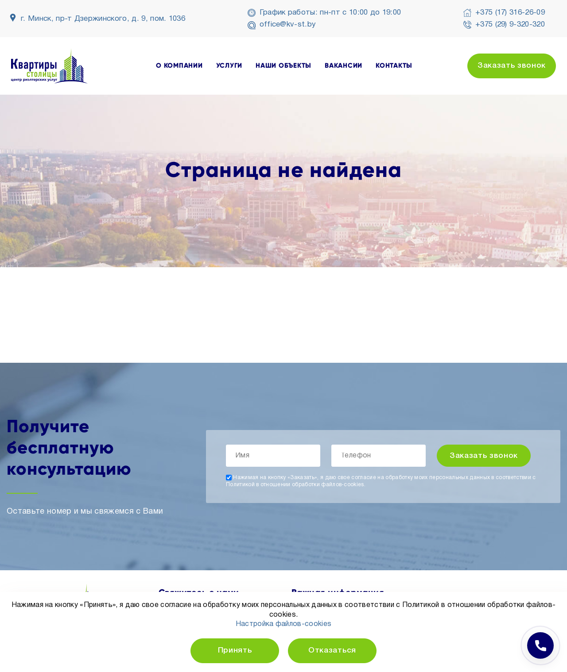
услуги (229, 65)
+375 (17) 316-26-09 (510, 12)
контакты (394, 65)
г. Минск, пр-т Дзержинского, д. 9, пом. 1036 (103, 18)
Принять (235, 650)
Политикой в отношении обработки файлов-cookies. (295, 484)
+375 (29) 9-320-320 (510, 24)
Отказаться (332, 650)
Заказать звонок (512, 65)
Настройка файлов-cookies (284, 624)
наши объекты (283, 65)
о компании (179, 65)
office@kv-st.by (288, 24)
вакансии (343, 65)
